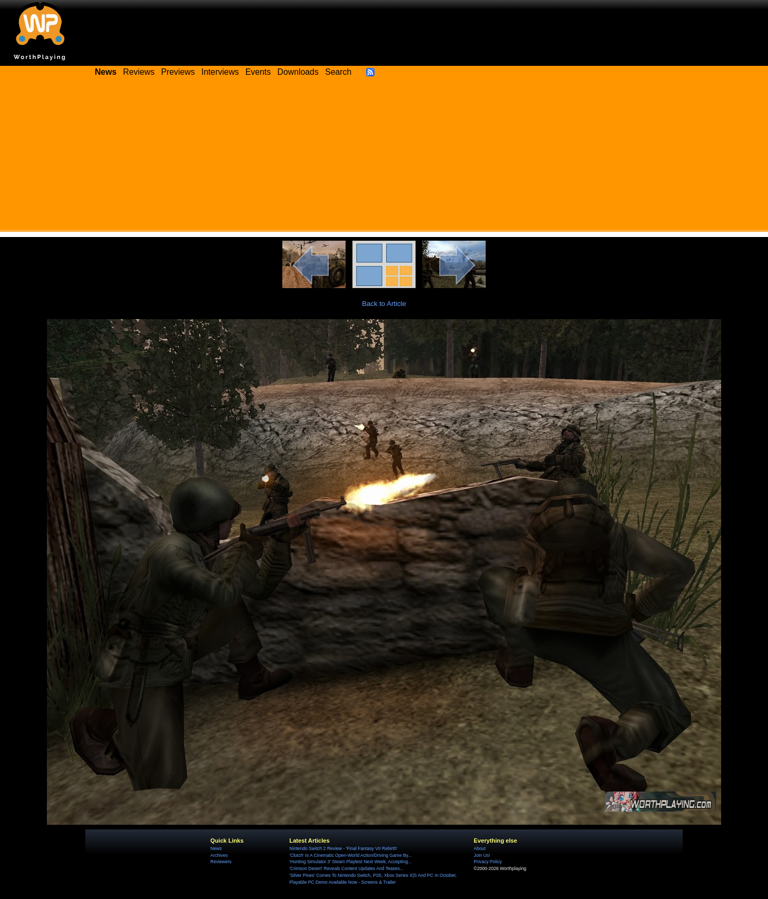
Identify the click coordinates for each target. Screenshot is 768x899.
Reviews (139, 71)
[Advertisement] (384, 158)
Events (258, 71)
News (215, 848)
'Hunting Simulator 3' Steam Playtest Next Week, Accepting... (350, 861)
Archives (219, 855)
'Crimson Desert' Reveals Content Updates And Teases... (346, 868)
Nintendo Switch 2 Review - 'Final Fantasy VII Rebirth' (343, 848)
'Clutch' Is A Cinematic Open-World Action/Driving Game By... (350, 855)
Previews (178, 71)
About (479, 848)
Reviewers (220, 861)
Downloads (298, 71)
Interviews (220, 71)
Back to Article (384, 304)
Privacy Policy (487, 861)
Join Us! (482, 855)
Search (338, 71)
